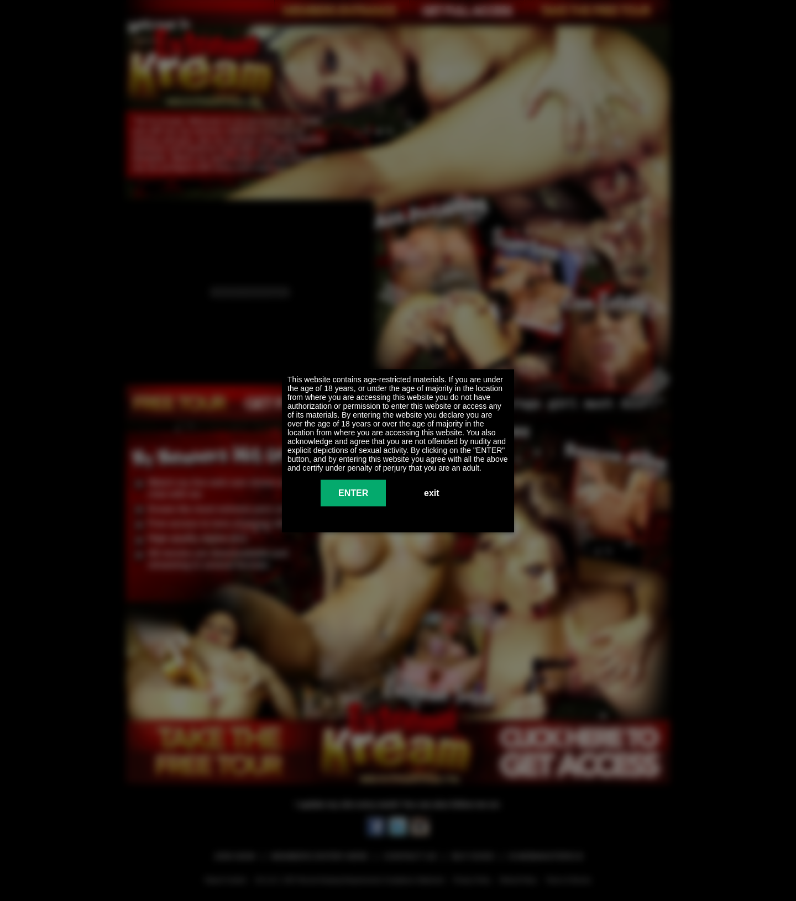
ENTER (353, 492)
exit (431, 492)
